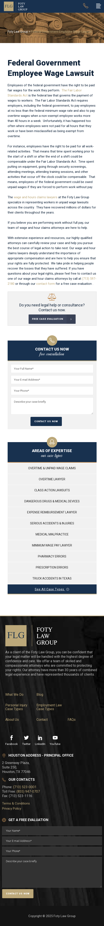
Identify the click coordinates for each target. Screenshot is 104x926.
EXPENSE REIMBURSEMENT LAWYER (52, 512)
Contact (42, 720)
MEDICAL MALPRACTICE (52, 534)
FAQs (72, 720)
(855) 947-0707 (28, 791)
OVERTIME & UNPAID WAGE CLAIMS (52, 468)
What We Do (14, 695)
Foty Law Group (18, 31)
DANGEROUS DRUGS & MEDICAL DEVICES (52, 501)
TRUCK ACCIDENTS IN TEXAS (52, 578)
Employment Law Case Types (49, 707)
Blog (39, 695)
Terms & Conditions (16, 803)
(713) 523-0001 (24, 787)
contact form (45, 284)
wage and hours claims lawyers (35, 197)
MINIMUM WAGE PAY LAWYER (52, 545)
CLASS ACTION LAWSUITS (52, 490)
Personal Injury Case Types (16, 707)
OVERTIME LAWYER (52, 479)
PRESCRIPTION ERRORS (52, 567)
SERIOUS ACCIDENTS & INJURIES (52, 523)
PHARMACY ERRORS (52, 556)
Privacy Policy (11, 808)
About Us (12, 720)
